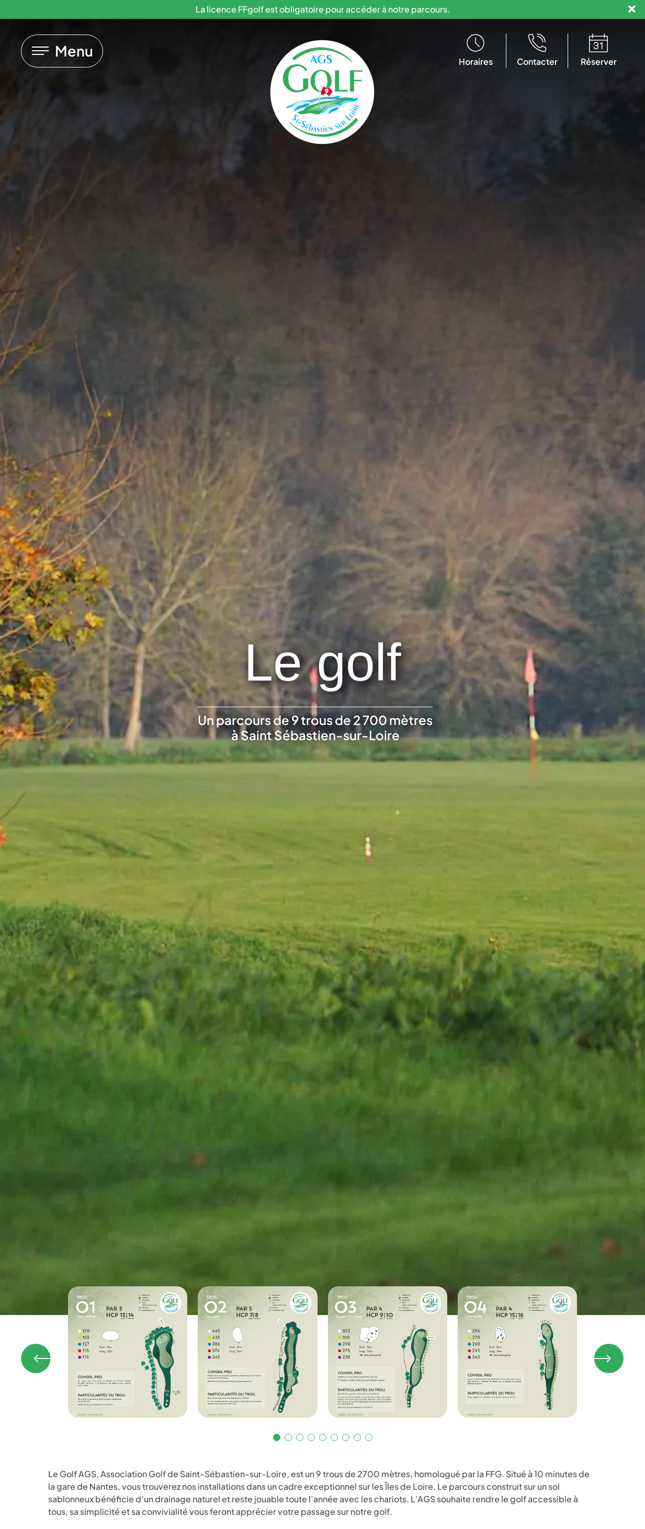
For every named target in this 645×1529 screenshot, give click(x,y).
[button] (36, 1358)
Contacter (537, 61)
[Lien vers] (62, 51)
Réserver (599, 61)
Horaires (476, 61)
